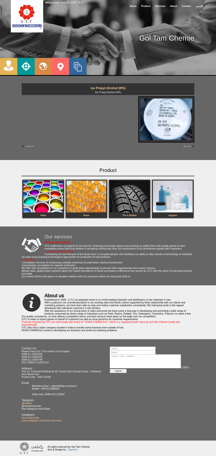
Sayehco (73, 449)
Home (133, 6)
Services (160, 6)
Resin (86, 215)
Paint (43, 215)
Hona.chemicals (30, 417)
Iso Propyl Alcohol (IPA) (108, 88)
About (173, 6)
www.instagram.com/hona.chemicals (42, 420)
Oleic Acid (187, 146)
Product (145, 6)
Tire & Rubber (129, 215)
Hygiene (173, 215)
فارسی (199, 6)
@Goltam (27, 403)
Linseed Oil (29, 146)
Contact (186, 6)
